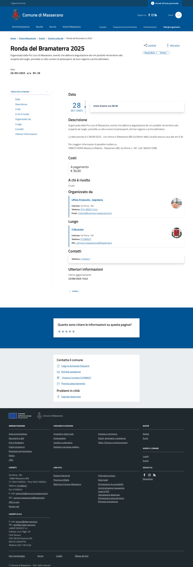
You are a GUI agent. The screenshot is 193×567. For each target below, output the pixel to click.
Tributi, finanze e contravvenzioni (112, 442)
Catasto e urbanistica (62, 442)
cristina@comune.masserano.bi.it (95, 213)
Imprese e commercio (107, 433)
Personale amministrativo (20, 451)
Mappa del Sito (81, 556)
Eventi (42, 38)
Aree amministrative (18, 433)
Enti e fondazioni (16, 442)
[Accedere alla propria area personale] (165, 3)
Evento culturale (55, 38)
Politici (12, 455)
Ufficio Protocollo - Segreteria (87, 200)
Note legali (103, 479)
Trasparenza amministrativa (125, 27)
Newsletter (148, 479)
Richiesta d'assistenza (108, 501)
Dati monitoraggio (17, 556)
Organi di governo (17, 446)
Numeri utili (14, 506)
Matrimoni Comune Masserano (67, 484)
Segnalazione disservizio (109, 494)
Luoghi (146, 456)
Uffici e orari (14, 502)
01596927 (86, 239)
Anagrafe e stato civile (63, 433)
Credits (59, 556)
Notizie (146, 433)
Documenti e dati (16, 438)
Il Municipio (78, 229)
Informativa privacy (106, 475)
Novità (39, 27)
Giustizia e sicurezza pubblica (66, 446)
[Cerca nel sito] (177, 15)
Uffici (11, 459)
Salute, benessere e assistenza (112, 438)
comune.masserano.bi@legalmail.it (94, 243)
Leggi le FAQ (103, 491)
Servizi (52, 27)
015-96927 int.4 (89, 209)
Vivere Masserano (72, 27)
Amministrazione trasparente (111, 488)
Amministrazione (21, 27)
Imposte (102, 27)
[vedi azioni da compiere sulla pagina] (172, 45)
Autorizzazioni (59, 438)
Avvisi (145, 438)
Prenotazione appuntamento (111, 498)
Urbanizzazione (150, 27)
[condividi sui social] (150, 45)
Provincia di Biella (61, 479)
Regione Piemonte (18, 3)
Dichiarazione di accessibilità (110, 484)
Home (13, 38)
